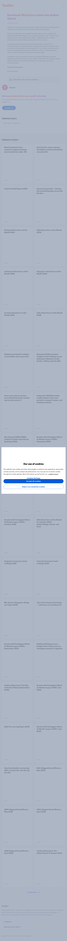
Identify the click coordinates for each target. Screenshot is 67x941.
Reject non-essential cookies (33, 487)
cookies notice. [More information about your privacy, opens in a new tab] (53, 474)
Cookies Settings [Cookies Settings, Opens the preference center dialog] (33, 478)
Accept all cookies (33, 481)
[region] (33, 470)
